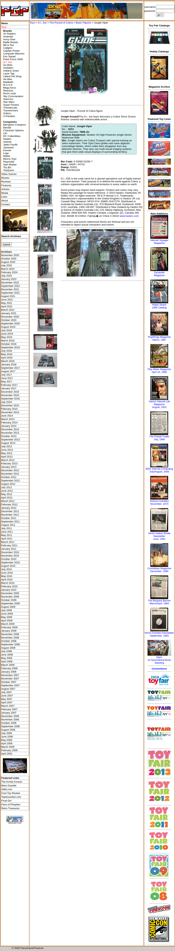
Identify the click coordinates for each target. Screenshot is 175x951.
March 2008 (7, 664)
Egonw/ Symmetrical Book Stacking (159, 660)
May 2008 (6, 658)
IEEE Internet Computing (159, 468)
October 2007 (9, 682)
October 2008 (9, 641)
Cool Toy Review (10, 793)
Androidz (8, 36)
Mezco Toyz (10, 158)
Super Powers (11, 104)
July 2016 (6, 402)
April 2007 (7, 702)
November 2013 (10, 432)
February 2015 (9, 408)
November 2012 (10, 473)
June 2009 (7, 613)
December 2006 (10, 716)
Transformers (10, 110)
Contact (5, 204)
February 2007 (9, 709)
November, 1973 (159, 503)
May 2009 (6, 617)
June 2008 (7, 654)
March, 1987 (159, 339)
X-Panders (9, 116)
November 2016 (10, 395)
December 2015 (10, 405)
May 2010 (6, 576)
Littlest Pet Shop (12, 76)
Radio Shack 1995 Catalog (159, 306)
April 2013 (7, 456)
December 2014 (10, 412)
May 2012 (6, 494)
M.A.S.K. (8, 84)
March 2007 (7, 705)
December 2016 (10, 391)
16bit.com (6, 789)
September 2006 (10, 726)
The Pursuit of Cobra (61, 22)
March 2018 (7, 361)
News (4, 23)
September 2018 (10, 347)
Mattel (6, 156)
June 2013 (7, 449)
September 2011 (10, 521)
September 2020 (10, 323)
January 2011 (9, 548)
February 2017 (9, 385)
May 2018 (6, 354)
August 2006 (8, 729)
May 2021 (6, 303)
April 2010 (7, 579)
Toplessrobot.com (11, 796)
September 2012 (10, 480)
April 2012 (7, 497)
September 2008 (10, 644)
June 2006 (7, 736)
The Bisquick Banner (159, 600)
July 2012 (6, 487)
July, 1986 (159, 439)
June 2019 (7, 333)
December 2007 (10, 675)
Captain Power (11, 50)
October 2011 (9, 518)
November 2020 (10, 316)
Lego (6, 153)
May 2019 (6, 337)
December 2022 (10, 282)
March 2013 (7, 460)
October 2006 (9, 723)
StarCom (8, 99)
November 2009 (10, 596)
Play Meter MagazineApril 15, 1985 (159, 370)
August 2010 (8, 565)
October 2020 (9, 320)
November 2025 (10, 255)
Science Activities (159, 501)
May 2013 (6, 453)
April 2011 (7, 538)
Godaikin (8, 67)
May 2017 (6, 381)
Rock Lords (9, 93)
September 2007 (10, 685)
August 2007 (8, 688)
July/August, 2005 (159, 471)
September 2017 (10, 367)
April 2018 (7, 357)
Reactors (8, 90)
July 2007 (6, 692)
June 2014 (7, 415)
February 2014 (9, 422)
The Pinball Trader (159, 436)
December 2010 (10, 552)
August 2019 (8, 326)
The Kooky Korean (11, 781)
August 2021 (8, 296)
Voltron (7, 113)
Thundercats (10, 107)
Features (6, 185)
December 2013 (10, 429)
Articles (5, 189)
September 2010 (10, 562)
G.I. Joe (42, 22)
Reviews (6, 181)
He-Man (7, 79)
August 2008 (8, 647)
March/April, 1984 (159, 603)
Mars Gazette (9, 785)
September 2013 (10, 439)
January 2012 (9, 507)
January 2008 (9, 671)
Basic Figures (83, 22)
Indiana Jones (11, 70)
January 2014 (9, 425)
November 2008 (10, 637)
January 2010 (9, 589)
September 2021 (10, 292)
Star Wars (8, 102)
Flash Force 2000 (13, 59)
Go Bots (7, 65)
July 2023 (6, 275)
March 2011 (7, 542)
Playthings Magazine (159, 337)
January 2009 (9, 630)
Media (4, 193)
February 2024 (9, 272)
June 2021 (7, 299)
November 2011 (10, 514)
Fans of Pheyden (10, 804)
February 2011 (9, 545)
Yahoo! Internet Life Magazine (159, 403)
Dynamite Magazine (159, 274)
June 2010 (7, 572)
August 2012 (8, 484)
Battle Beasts (10, 42)
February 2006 (9, 750)
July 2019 (6, 330)
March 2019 (7, 340)
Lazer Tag (8, 73)
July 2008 (6, 651)
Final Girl (6, 800)
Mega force (9, 87)
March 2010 (7, 583)
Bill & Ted (8, 45)
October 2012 (9, 477)
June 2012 (7, 490)
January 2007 (9, 712)
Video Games (9, 174)
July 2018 (6, 350)
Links (4, 196)
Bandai (7, 127)
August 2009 (8, 606)
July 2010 (6, 569)
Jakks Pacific (10, 144)
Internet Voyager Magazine (159, 241)
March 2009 (7, 623)
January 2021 (9, 313)
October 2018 (9, 344)
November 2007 (10, 678)
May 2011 (6, 535)
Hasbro (7, 139)
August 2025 (8, 262)
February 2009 (9, 627)
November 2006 (10, 719)
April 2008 (7, 661)
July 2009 (6, 610)
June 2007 (7, 695)
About (4, 200)
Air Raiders (9, 33)
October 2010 (9, 559)
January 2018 (9, 364)
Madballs (8, 82)
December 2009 (10, 593)
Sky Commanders (13, 96)
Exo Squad (9, 56)
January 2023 (9, 279)
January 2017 (9, 388)
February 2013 (9, 463)
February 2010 (9, 586)
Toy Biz (7, 167)
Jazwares (8, 147)
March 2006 (7, 746)
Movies (5, 177)
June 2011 (7, 531)
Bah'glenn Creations (14, 124)
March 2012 (7, 501)
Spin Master (10, 164)
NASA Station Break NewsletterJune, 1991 (159, 536)
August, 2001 (159, 407)
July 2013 (6, 446)
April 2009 (7, 620)
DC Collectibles (11, 136)
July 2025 (6, 265)
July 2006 (6, 733)
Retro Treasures (10, 808)
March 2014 (7, 419)
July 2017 (6, 374)
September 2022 (10, 286)
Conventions (159, 668)
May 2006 (6, 740)
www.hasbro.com (129, 216)
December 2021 (10, 289)
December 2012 (10, 470)
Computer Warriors (13, 53)
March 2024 (7, 268)
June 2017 (7, 378)
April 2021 (7, 306)
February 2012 (9, 504)
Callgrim (8, 47)
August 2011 (8, 524)
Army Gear (9, 39)
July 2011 (6, 528)
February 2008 (9, 668)
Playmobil (8, 161)
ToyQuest (8, 170)
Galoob (7, 141)
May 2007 (6, 699)
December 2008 (10, 634)
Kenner (7, 150)
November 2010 (10, 555)
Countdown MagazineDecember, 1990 (159, 570)
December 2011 (10, 511)
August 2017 (8, 371)
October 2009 (9, 600)
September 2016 (10, 398)
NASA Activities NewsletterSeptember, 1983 (159, 634)
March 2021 (7, 309)
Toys (32, 22)
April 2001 (7, 753)
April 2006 (7, 743)
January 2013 (9, 466)
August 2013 (8, 443)
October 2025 (9, 258)
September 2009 (10, 603)
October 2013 (9, 436)
